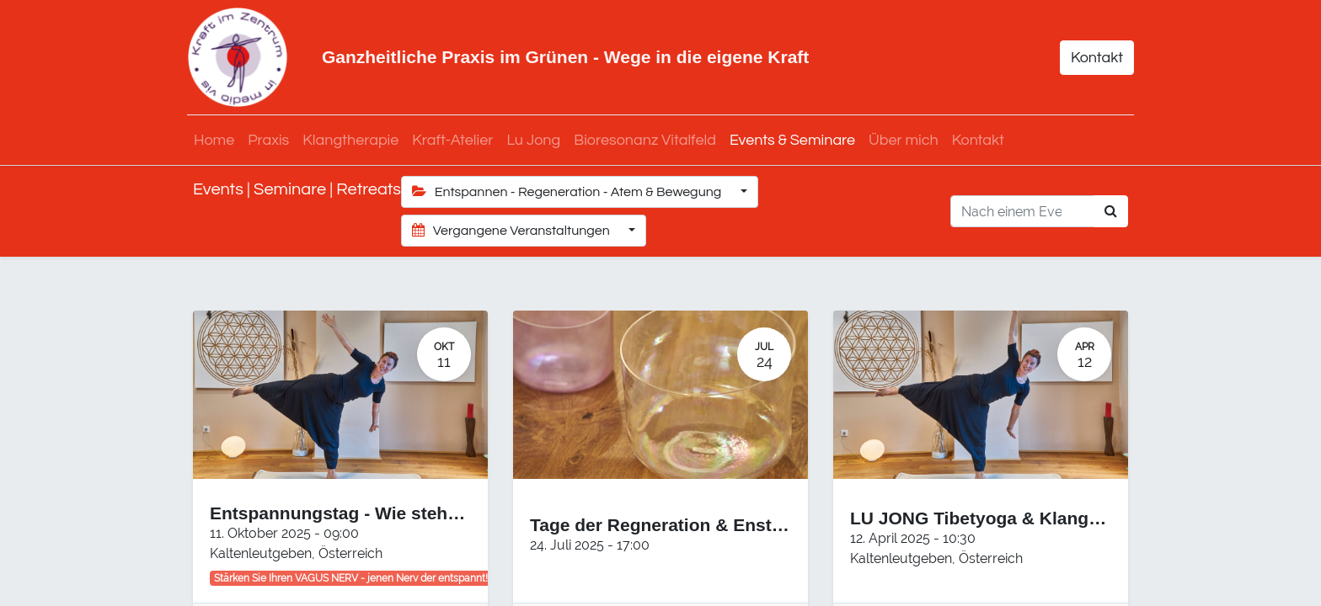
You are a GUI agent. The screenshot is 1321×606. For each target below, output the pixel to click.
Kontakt (1091, 58)
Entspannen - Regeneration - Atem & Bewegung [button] (568, 191)
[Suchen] (1111, 211)
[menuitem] (220, 140)
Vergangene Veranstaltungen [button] (512, 230)
